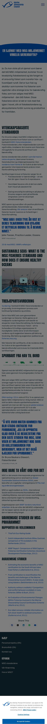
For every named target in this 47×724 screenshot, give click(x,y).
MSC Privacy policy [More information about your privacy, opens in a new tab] (29, 712)
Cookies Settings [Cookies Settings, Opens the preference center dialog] (23, 717)
